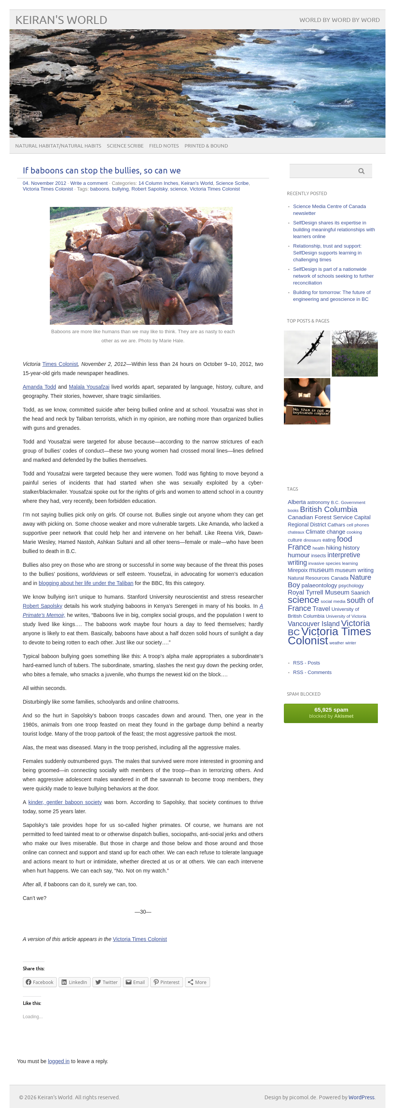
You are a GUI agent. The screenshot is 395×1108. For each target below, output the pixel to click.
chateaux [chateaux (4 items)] (296, 532)
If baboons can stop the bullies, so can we (102, 171)
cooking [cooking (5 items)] (354, 531)
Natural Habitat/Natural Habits (58, 146)
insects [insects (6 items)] (318, 555)
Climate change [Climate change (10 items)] (325, 531)
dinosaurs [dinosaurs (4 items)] (312, 540)
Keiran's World (61, 20)
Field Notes (164, 146)
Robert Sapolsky (149, 189)
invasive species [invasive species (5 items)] (324, 563)
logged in (59, 1061)
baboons (99, 189)
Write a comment (89, 183)
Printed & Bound (206, 146)
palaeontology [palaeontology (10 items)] (319, 585)
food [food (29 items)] (344, 538)
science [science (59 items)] (303, 600)
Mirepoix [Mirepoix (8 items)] (297, 570)
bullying (120, 189)
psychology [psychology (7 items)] (350, 585)
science (178, 189)
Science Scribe (125, 146)
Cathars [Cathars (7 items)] (336, 525)
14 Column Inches (158, 183)
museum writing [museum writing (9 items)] (354, 570)
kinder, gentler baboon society (65, 802)
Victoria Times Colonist (48, 189)
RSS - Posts (306, 663)
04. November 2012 (44, 183)
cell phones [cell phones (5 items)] (358, 524)
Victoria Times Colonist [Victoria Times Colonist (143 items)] (329, 636)
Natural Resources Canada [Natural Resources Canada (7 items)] (318, 578)
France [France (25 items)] (299, 547)
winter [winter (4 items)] (350, 643)
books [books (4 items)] (293, 510)
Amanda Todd (39, 387)
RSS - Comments (312, 672)
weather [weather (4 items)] (337, 643)
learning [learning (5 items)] (350, 563)
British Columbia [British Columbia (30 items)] (328, 509)
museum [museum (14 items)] (321, 570)
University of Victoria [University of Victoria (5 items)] (346, 616)
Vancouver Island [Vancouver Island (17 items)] (313, 624)
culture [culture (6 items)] (295, 540)
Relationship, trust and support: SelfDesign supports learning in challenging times (327, 252)
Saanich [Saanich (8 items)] (360, 593)
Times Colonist (60, 364)
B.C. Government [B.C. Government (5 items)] (348, 502)
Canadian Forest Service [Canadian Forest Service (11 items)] (320, 517)
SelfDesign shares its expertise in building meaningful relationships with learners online (334, 229)
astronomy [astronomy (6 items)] (318, 502)
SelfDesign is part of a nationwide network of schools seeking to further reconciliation (333, 276)
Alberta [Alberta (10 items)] (297, 502)
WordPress (361, 1097)
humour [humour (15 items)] (299, 555)
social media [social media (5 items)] (333, 601)
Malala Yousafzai (89, 387)
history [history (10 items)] (351, 547)
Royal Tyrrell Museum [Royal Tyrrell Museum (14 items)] (318, 592)
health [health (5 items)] (318, 547)
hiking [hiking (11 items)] (334, 547)
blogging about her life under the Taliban (86, 583)
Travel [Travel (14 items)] (321, 608)
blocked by (331, 712)
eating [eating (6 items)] (328, 540)
